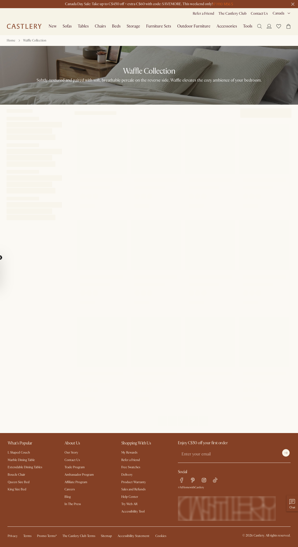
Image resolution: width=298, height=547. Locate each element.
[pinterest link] (192, 480)
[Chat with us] (292, 503)
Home (11, 40)
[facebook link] (181, 480)
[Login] (269, 26)
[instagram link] (204, 480)
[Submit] (286, 453)
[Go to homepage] (24, 26)
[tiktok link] (215, 480)
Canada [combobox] (278, 13)
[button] (279, 26)
